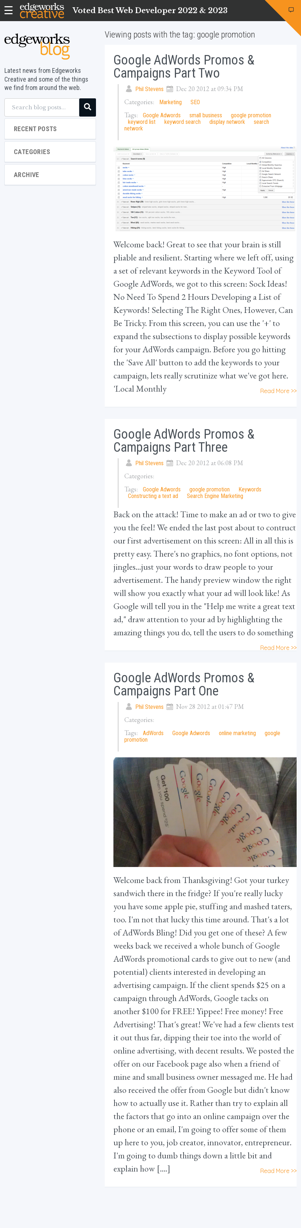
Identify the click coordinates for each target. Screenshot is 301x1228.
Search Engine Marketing (215, 496)
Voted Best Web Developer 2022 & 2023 (150, 10)
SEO (195, 102)
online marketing (237, 733)
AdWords (153, 733)
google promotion (251, 115)
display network (227, 121)
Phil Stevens (149, 89)
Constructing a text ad (153, 496)
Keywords (249, 489)
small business (205, 115)
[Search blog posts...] (41, 107)
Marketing (170, 102)
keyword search (182, 121)
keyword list (142, 121)
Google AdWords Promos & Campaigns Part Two (183, 66)
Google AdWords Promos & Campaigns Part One (183, 684)
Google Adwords (162, 115)
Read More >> (278, 391)
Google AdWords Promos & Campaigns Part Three (183, 441)
